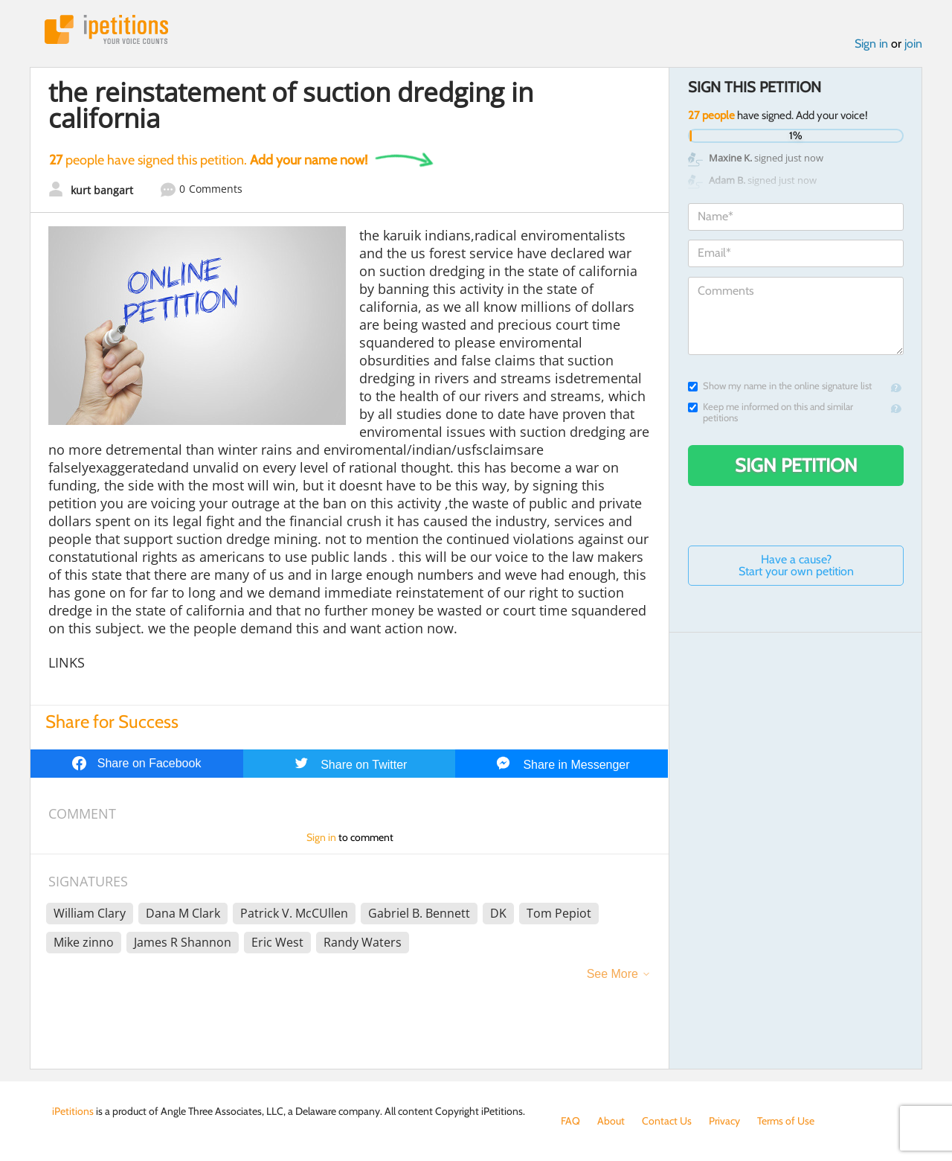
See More (612, 974)
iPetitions (106, 29)
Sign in (871, 43)
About (611, 1121)
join (913, 43)
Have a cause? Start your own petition (796, 565)
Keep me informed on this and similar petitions (770, 412)
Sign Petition (796, 465)
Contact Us (667, 1121)
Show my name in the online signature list (780, 385)
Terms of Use (785, 1121)
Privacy (724, 1121)
